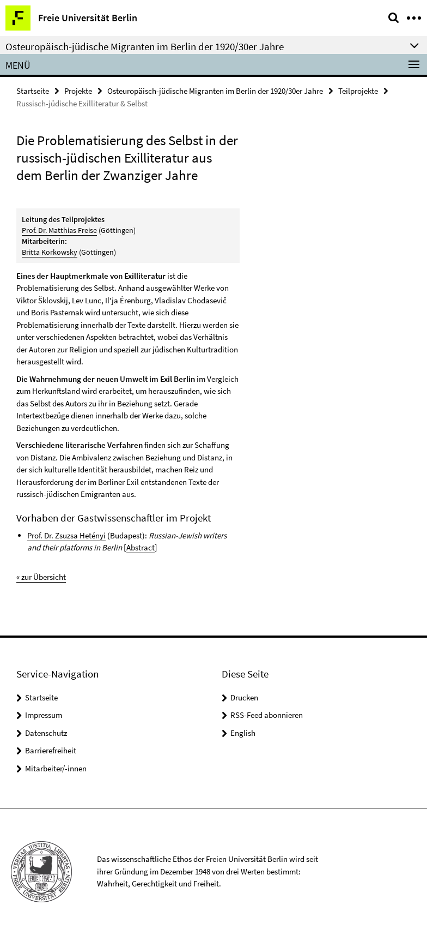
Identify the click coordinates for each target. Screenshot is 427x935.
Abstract (140, 547)
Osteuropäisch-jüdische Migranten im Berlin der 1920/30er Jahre (215, 91)
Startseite (32, 91)
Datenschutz (46, 733)
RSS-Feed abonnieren (266, 715)
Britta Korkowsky (49, 252)
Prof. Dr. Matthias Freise (59, 230)
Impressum (43, 715)
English (242, 733)
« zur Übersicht (41, 577)
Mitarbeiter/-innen (56, 768)
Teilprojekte (358, 91)
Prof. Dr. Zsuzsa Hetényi (66, 535)
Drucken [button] (244, 697)
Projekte (78, 91)
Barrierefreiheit (50, 750)
